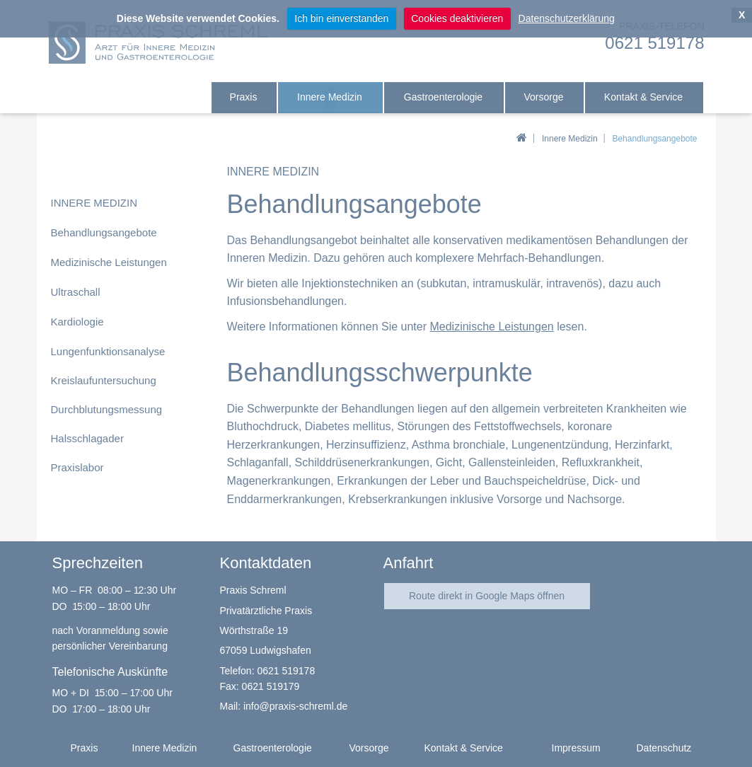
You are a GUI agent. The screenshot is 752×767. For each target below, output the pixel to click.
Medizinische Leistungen (491, 327)
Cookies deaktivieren (457, 18)
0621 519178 (286, 670)
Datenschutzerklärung (567, 18)
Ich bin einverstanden (341, 18)
